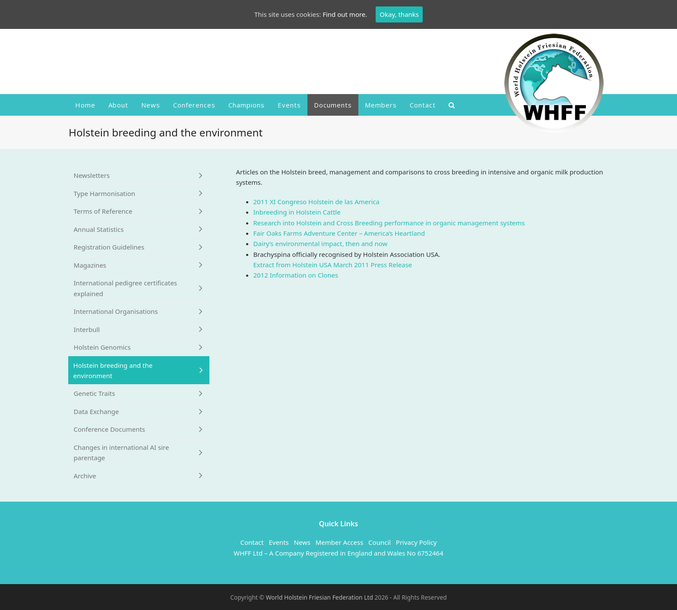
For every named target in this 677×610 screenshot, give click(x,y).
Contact (251, 542)
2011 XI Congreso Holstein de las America (316, 201)
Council (379, 542)
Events (278, 542)
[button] (452, 105)
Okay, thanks (399, 14)
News (302, 542)
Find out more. (345, 14)
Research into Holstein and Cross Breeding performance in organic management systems (389, 222)
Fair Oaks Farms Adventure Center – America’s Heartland (339, 233)
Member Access (340, 542)
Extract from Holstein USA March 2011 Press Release (332, 264)
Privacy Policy (416, 542)
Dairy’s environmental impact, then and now (320, 243)
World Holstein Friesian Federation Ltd (320, 597)
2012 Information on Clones (295, 275)
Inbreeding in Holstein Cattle (297, 212)
